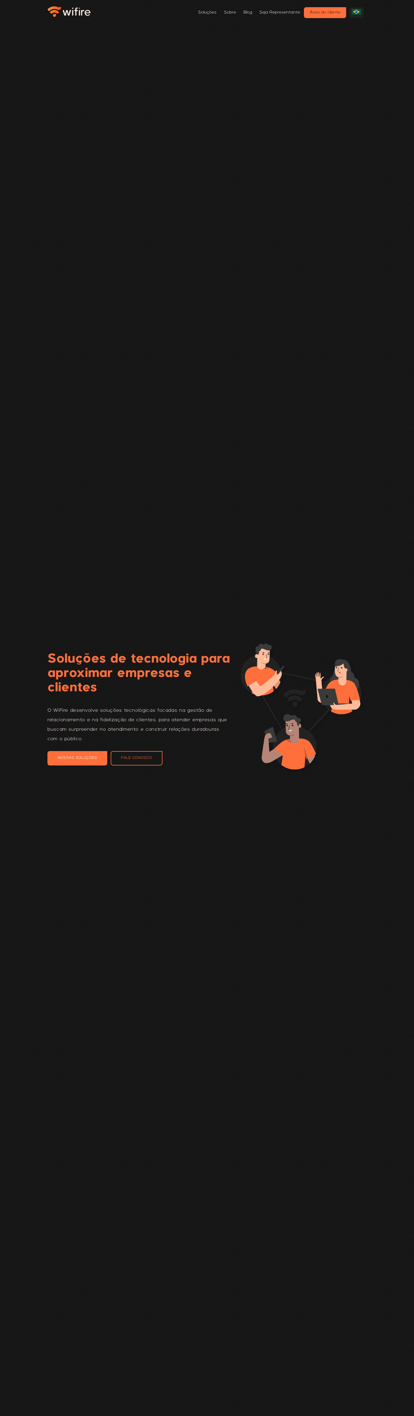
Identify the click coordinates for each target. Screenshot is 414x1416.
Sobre (230, 12)
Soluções (207, 12)
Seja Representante (279, 12)
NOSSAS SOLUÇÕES (77, 758)
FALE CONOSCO (136, 758)
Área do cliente (325, 12)
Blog (248, 12)
